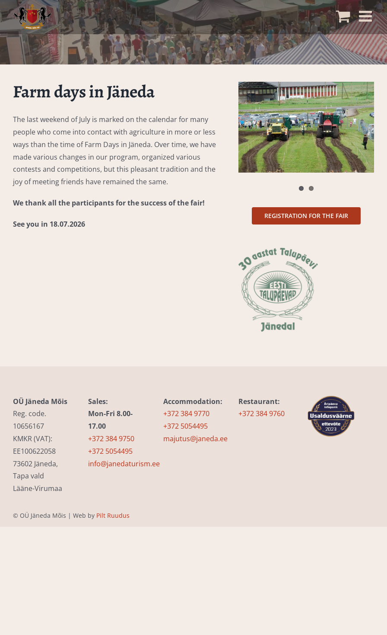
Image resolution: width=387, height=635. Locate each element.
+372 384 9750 (111, 438)
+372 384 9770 (186, 413)
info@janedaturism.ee (124, 463)
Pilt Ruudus (113, 515)
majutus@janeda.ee (195, 438)
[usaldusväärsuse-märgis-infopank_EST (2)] (331, 392)
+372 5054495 (110, 451)
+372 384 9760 (261, 413)
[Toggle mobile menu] (366, 13)
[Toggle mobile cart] (345, 13)
